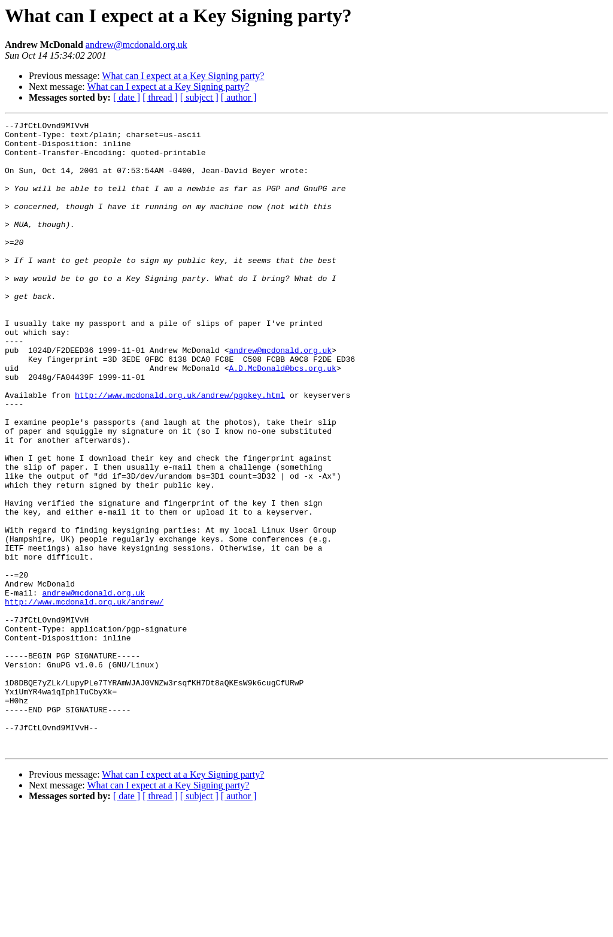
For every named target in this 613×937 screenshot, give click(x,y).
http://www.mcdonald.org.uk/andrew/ (84, 698)
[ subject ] (199, 97)
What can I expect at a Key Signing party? (183, 76)
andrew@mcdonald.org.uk (136, 45)
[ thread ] (160, 97)
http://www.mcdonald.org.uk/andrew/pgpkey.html (180, 450)
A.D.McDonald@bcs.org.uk (282, 418)
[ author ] (239, 97)
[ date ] (126, 97)
